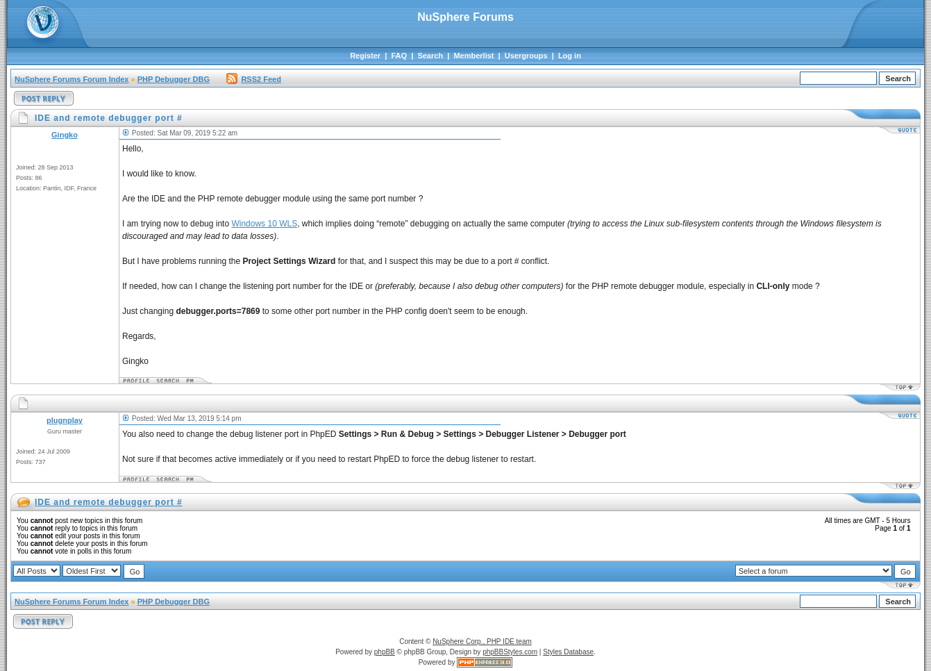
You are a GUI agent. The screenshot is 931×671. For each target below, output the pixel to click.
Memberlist (473, 55)
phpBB (384, 652)
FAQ (399, 55)
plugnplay (65, 420)
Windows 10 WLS (264, 224)
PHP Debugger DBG (173, 79)
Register (365, 55)
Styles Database (568, 652)
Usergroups (526, 55)
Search (430, 55)
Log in (569, 55)
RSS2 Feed (253, 79)
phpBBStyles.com (510, 652)
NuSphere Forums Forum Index (71, 79)
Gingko (64, 135)
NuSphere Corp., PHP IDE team (482, 641)
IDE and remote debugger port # (109, 502)
